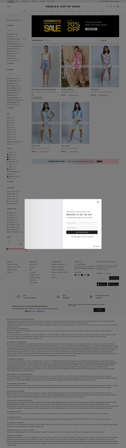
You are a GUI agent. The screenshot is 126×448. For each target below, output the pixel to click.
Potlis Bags (89, 406)
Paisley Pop (61, 380)
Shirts (24, 393)
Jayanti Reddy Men (108, 368)
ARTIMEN (75, 365)
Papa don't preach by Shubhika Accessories (44, 380)
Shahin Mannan (53, 355)
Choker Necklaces (45, 406)
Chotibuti (31, 424)
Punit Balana (56, 348)
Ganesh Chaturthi (60, 432)
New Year (102, 432)
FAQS (53, 274)
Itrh (116, 353)
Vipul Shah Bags (19, 380)
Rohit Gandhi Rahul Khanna (84, 349)
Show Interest (73, 95)
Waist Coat (56, 393)
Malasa (80, 353)
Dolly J (75, 344)
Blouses (64, 387)
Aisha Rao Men (89, 365)
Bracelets (27, 402)
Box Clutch (76, 408)
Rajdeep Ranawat (66, 348)
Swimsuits (43, 387)
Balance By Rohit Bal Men (94, 368)
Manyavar (44, 346)
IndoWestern (17, 397)
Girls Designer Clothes (13, 413)
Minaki (44, 378)
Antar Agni (45, 344)
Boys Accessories (106, 419)
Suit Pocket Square (72, 393)
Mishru (116, 346)
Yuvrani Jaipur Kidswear (71, 424)
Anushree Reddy (54, 344)
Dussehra (51, 432)
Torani (66, 353)
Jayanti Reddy (79, 346)
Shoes (69, 406)
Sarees (29, 385)
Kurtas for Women (38, 385)
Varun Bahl (111, 349)
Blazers (103, 393)
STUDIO (42, 1)
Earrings (16, 402)
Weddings (85, 432)
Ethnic (113, 395)
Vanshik (81, 361)
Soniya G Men (57, 368)
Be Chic (115, 378)
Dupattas (50, 387)
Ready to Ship (97, 387)
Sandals (74, 406)
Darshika (72, 363)
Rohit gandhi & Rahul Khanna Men (94, 361)
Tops (72, 385)
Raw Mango (10, 344)
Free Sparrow (84, 424)
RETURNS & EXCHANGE (58, 267)
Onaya (62, 346)
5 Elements (108, 378)
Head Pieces (79, 402)
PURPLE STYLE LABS (12, 264)
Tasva (9, 361)
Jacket (66, 419)
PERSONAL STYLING (34, 277)
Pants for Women (113, 385)
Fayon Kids (10, 424)
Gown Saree (81, 387)
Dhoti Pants (103, 385)
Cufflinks (108, 395)
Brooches (82, 397)
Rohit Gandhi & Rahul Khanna (17, 349)
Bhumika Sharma (43, 351)
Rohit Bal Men (110, 361)
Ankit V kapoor (44, 361)
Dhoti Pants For (83, 413)
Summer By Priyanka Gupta (15, 346)
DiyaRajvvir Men (109, 365)
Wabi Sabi (10, 363)
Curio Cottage (11, 376)
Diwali (9, 432)
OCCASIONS (32, 280)
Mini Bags (45, 408)
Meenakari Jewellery (20, 404)
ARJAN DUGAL (99, 365)
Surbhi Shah (63, 351)
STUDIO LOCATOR (12, 269)
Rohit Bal (115, 348)
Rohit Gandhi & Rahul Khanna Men (30, 368)
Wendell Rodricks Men (78, 368)
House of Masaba (33, 353)
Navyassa (60, 424)
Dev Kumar (79, 363)
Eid (29, 432)
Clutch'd (69, 376)
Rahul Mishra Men (102, 366)
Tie (77, 397)
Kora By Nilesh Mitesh (27, 370)
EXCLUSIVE (32, 267)
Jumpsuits (36, 387)
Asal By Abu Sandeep (66, 344)
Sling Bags (18, 408)
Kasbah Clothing (32, 366)
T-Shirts (97, 393)
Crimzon (92, 380)
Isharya (19, 376)
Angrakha (50, 395)
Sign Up (99, 310)
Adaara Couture (19, 355)
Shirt (75, 419)
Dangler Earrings (12, 406)
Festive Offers (107, 387)
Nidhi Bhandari (99, 378)
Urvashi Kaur (62, 355)
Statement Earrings (102, 404)
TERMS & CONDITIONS (58, 269)
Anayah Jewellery (63, 378)
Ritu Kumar (108, 348)
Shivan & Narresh (53, 346)
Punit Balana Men (111, 363)
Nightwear (57, 387)
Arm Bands (96, 402)
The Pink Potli (62, 376)
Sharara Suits (46, 413)
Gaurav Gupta (70, 349)
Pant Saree (89, 387)
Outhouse (75, 376)
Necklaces (10, 402)
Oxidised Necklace (57, 406)
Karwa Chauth (93, 432)
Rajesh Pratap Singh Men (70, 361)
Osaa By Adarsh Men (107, 344)
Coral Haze (10, 380)
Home (9, 15)
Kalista (87, 346)
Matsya (61, 353)
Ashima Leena (97, 349)
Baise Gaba (28, 346)
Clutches (96, 406)
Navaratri (45, 432)
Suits (40, 393)
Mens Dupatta (66, 395)
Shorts (92, 393)
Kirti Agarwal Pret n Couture (25, 426)
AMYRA (28, 380)
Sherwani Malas (99, 395)
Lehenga (23, 413)
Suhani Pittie (70, 380)
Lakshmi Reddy (39, 424)
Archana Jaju (96, 353)
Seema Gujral (31, 349)
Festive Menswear (48, 397)
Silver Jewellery (90, 404)
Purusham (55, 363)
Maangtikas (59, 402)
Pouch (109, 406)
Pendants (10, 404)
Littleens (105, 424)
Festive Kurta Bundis (28, 397)
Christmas (78, 432)
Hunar (98, 376)
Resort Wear (10, 387)
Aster (93, 376)
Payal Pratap (47, 348)
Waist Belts (115, 406)
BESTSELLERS (32, 264)
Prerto (87, 380)
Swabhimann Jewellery (14, 378)
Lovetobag (72, 378)
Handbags (103, 406)
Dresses (54, 385)
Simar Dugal (72, 353)
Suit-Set (108, 393)
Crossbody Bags (28, 408)
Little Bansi (24, 424)
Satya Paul (37, 344)
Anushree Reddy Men (53, 365)
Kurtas (36, 393)
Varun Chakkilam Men (13, 370)
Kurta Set (53, 413)
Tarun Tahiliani (51, 349)
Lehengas (10, 385)
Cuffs (21, 402)
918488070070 (115, 1)
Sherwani (30, 393)
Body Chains (88, 402)
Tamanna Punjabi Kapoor (39, 355)
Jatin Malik (42, 365)
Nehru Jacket (18, 393)
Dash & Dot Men (16, 361)
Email (100, 273)
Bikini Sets (18, 387)
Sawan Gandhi (53, 353)
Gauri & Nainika (69, 346)
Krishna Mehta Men (89, 363)
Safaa (103, 353)
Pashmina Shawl (85, 408)
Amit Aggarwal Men (13, 365)
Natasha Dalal (19, 344)
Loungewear (90, 395)
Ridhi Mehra (36, 346)
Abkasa (81, 365)
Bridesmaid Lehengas (91, 385)
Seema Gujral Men (46, 368)
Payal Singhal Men (82, 366)
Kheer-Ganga (38, 363)
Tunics (82, 385)
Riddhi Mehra (90, 348)
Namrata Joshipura (31, 351)
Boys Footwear (95, 419)
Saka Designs (113, 424)
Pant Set (57, 397)
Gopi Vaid (24, 353)
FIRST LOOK (50, 1)
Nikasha (104, 349)
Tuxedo (44, 395)
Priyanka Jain (108, 351)
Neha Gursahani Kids (95, 424)
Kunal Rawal (22, 363)
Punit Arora (92, 366)
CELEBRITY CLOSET (34, 274)
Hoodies (81, 393)
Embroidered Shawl (97, 408)
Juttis (83, 406)
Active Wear (64, 397)
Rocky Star (97, 344)
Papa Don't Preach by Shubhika (32, 348)
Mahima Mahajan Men (54, 366)
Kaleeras (66, 402)
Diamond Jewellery (79, 404)
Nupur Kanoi (18, 348)
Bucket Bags (37, 408)
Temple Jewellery (67, 404)
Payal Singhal (61, 349)
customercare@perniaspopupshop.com (86, 268)
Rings (32, 402)
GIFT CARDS (32, 272)
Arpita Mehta (43, 353)
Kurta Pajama (27, 395)
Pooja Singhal (29, 344)
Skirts (24, 387)
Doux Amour (80, 378)
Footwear (72, 397)
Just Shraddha (26, 378)
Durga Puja (70, 432)
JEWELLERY (24, 1)
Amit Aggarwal (19, 351)
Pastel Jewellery (56, 404)
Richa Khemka (110, 353)
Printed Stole (108, 408)
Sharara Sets (66, 385)
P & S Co (17, 424)
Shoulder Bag (60, 408)
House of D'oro (36, 378)
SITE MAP (54, 277)
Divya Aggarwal (73, 351)
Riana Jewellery (51, 378)
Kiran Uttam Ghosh (96, 346)
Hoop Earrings (35, 406)
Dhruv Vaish (25, 361)
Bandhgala (57, 395)
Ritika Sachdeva (79, 380)
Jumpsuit (74, 395)
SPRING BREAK (67, 368)
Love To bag (52, 376)
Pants (44, 393)
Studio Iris (28, 355)
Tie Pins (63, 393)
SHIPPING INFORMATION (58, 264)
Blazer (71, 419)
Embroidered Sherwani (56, 419)
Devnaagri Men (100, 363)
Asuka (16, 363)
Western (9, 397)
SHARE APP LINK (114, 278)
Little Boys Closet (51, 424)
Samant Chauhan (54, 351)
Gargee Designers (12, 366)
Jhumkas (20, 406)
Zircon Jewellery (45, 404)
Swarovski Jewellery (33, 404)
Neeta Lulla (10, 351)
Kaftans (77, 385)
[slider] (7, 249)
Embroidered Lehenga (34, 413)
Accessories (81, 395)
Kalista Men (22, 366)
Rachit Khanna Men (66, 365)
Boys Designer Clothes (13, 419)
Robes (87, 393)
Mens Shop (38, 397)
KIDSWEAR (34, 1)
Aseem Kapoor (71, 355)
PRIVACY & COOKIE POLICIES (60, 272)
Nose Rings (51, 402)
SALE (30, 269)
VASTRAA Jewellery (85, 376)
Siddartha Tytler (41, 349)
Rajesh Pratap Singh (79, 348)
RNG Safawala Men (12, 368)
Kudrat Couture (42, 366)
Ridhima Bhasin (99, 348)
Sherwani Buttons (12, 395)
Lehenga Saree (71, 387)
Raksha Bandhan (36, 432)
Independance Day (20, 432)
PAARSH (73, 366)
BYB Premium (39, 426)
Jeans (20, 395)
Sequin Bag (68, 408)
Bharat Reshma (63, 363)
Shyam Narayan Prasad (86, 351)
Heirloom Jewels (111, 402)
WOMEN (10, 1)
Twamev (30, 363)
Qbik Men (35, 365)
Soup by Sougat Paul (13, 353)
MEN (17, 1)
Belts (79, 406)
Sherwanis (47, 385)
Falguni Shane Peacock (85, 344)
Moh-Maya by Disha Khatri (30, 376)
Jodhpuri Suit (37, 395)
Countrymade (34, 361)
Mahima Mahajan (108, 346)
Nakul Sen (11, 348)
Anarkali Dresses (67, 413)
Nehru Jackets (37, 419)
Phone (109, 273)
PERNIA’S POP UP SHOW (13, 267)
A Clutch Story (89, 378)
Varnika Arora (44, 376)
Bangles (37, 402)
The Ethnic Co (47, 363)
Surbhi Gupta (87, 353)
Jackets (29, 387)
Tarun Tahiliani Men (26, 365)
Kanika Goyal (99, 351)
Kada (64, 406)
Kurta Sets (23, 385)
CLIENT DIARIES (33, 282)
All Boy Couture (11, 426)
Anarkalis (16, 385)
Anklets (103, 402)
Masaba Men (66, 366)
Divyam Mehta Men (55, 361)
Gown (59, 385)
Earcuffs (72, 402)
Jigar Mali (10, 355)
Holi (13, 432)
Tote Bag (52, 408)
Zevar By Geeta (105, 376)
